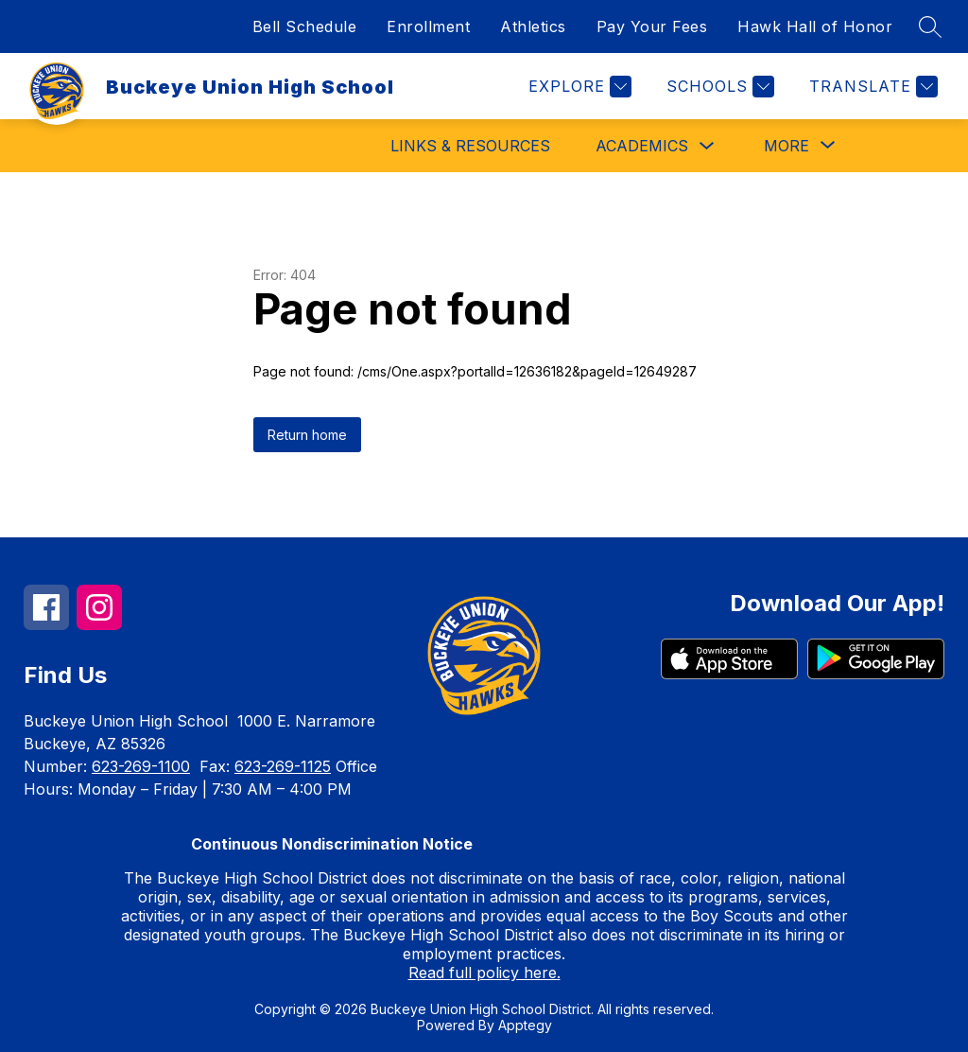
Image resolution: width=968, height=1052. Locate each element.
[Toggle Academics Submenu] (707, 146)
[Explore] (577, 86)
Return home (307, 435)
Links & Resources (470, 145)
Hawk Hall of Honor (814, 26)
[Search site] (930, 26)
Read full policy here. (484, 972)
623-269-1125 (282, 766)
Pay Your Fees (652, 26)
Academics (642, 145)
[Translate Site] (871, 86)
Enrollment (428, 26)
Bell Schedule (304, 26)
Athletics (533, 26)
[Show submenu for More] (786, 145)
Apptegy (525, 1025)
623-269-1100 (141, 766)
